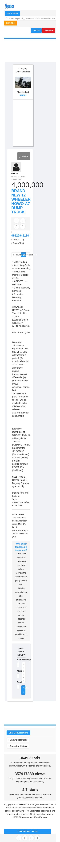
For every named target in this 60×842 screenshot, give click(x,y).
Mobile (17, 671)
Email (17, 682)
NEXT (29, 255)
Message (23, 660)
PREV (14, 255)
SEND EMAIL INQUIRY (21, 651)
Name (17, 660)
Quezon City (18, 239)
